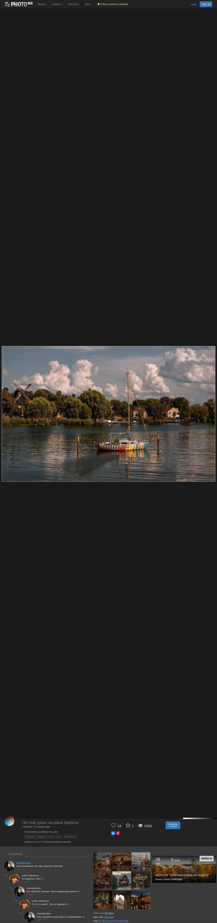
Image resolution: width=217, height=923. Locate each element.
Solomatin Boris (23, 863)
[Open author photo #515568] (102, 900)
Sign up (206, 4)
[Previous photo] (3, 401)
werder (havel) (70, 837)
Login (193, 4)
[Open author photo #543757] (140, 862)
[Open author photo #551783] (121, 862)
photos (109, 913)
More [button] (88, 4)
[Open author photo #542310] (102, 880)
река (58, 837)
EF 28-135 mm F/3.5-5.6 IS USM (114, 921)
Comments (16, 854)
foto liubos (30, 837)
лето (51, 837)
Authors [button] (57, 4)
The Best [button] (74, 4)
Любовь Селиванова (36, 827)
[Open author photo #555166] (102, 862)
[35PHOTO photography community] (18, 4)
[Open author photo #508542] (140, 900)
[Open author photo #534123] (140, 880)
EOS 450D (109, 917)
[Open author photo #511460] (121, 900)
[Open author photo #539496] (121, 880)
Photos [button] (42, 4)
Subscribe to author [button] (173, 825)
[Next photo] (213, 401)
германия (42, 837)
